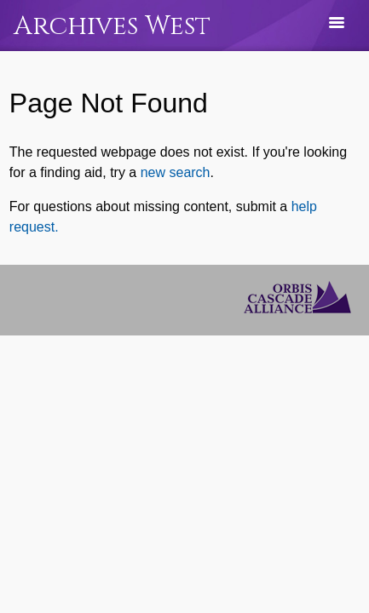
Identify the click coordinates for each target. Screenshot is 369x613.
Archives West (112, 26)
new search (175, 172)
